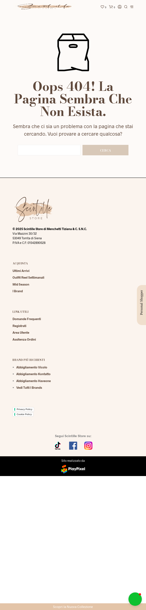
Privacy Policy (24, 409)
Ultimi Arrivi (21, 271)
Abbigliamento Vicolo (31, 367)
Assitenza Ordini (24, 339)
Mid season (21, 284)
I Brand (18, 291)
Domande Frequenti (27, 319)
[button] (135, 599)
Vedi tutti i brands (29, 387)
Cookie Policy (24, 414)
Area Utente (21, 332)
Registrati (19, 326)
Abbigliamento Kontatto (33, 374)
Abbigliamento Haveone (33, 381)
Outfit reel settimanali (28, 277)
